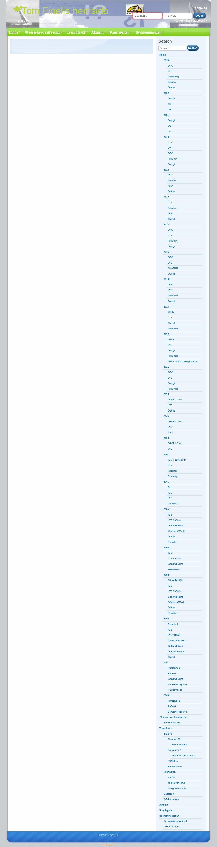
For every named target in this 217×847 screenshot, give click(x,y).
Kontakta (200, 8)
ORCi (171, 312)
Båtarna (168, 733)
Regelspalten (119, 32)
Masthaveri (174, 569)
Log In (199, 15)
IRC (170, 432)
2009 (166, 416)
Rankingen (174, 668)
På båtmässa (175, 689)
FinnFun (172, 82)
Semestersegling (177, 684)
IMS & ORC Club (177, 460)
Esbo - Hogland (176, 640)
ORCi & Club (175, 399)
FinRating (173, 76)
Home (13, 32)
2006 (166, 481)
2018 (166, 170)
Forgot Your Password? (190, 20)
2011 (166, 366)
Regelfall (173, 624)
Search (192, 47)
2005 (166, 509)
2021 (166, 115)
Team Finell (76, 32)
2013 (166, 306)
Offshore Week (176, 531)
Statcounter (108, 845)
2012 (166, 334)
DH (169, 71)
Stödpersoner (171, 799)
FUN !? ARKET (172, 826)
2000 (166, 695)
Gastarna (169, 793)
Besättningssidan (148, 32)
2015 (166, 252)
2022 (166, 93)
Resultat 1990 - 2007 (183, 755)
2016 (166, 224)
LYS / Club (173, 635)
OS (169, 104)
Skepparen (170, 772)
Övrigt (171, 87)
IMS (170, 493)
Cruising (172, 476)
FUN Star (173, 761)
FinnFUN (173, 268)
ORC (170, 66)
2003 (166, 575)
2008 (166, 438)
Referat (172, 673)
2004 (166, 547)
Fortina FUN (174, 750)
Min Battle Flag (176, 783)
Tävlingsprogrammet (175, 821)
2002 (166, 618)
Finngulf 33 (174, 739)
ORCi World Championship (183, 361)
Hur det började (172, 722)
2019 (166, 137)
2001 (166, 662)
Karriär (172, 777)
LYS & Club (174, 520)
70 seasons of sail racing (42, 32)
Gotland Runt (175, 525)
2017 (166, 197)
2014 (166, 279)
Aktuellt (97, 32)
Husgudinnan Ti (177, 788)
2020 (166, 60)
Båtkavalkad (175, 766)
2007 (166, 454)
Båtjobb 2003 (175, 580)
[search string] (172, 48)
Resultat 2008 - (180, 744)
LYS (170, 142)
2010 (166, 394)
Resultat (172, 470)
